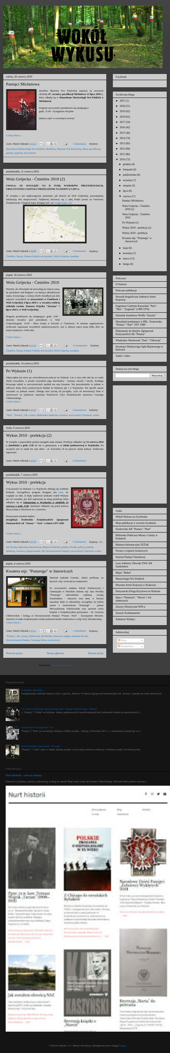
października (130, 174)
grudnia (127, 164)
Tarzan (19, 256)
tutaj (61, 492)
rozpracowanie (33, 551)
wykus (96, 415)
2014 (123, 138)
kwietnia (128, 253)
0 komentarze (79, 251)
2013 (123, 143)
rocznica (63, 415)
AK (26, 415)
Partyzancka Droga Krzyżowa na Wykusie (138, 591)
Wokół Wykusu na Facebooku (131, 516)
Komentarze (126, 646)
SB (43, 551)
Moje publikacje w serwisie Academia (136, 523)
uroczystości (29, 152)
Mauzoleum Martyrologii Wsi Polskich (25, 148)
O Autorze (121, 284)
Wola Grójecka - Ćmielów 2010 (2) (35, 179)
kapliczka (53, 415)
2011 (123, 154)
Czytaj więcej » (13, 135)
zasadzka (74, 256)
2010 (123, 159)
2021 (123, 100)
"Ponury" (18, 415)
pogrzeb (18, 152)
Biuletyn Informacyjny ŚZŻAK (132, 544)
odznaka (75, 636)
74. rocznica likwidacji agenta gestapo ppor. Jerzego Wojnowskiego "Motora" (59, 708)
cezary (32, 415)
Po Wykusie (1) (19, 370)
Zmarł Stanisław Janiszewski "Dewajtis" (41, 746)
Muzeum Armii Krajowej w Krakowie (136, 585)
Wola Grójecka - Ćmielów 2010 (32, 282)
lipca (126, 190)
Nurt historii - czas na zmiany (24, 775)
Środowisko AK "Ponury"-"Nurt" (133, 529)
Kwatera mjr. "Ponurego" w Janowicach (39, 571)
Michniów (51, 148)
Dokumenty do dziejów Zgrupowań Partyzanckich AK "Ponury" (134, 333)
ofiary (85, 148)
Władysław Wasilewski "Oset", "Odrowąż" (138, 340)
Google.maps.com (63, 202)
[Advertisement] (130, 443)
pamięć (9, 152)
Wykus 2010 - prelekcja (26, 482)
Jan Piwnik (11, 547)
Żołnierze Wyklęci (125, 619)
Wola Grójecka (61, 256)
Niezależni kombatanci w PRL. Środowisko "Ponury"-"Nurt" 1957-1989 (139, 323)
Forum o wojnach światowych (132, 550)
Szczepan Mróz (38, 640)
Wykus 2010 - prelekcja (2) (29, 435)
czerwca (127, 196)
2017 (123, 122)
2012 (123, 148)
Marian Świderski (51, 547)
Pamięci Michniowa (22, 84)
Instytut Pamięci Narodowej (130, 557)
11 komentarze (80, 345)
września (128, 180)
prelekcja (10, 551)
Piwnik (73, 547)
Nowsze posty (14, 653)
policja (81, 547)
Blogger (122, 1045)
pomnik (89, 547)
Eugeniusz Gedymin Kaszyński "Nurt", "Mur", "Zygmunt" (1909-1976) (136, 308)
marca (126, 258)
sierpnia (127, 185)
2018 (123, 116)
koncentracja (35, 547)
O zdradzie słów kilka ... (33, 690)
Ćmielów (10, 256)
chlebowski (41, 415)
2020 (123, 106)
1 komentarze (79, 143)
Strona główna (55, 653)
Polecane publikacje (126, 290)
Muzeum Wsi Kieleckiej (69, 148)
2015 (123, 132)
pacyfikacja (94, 148)
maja (126, 248)
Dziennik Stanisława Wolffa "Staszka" (136, 315)
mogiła (66, 636)
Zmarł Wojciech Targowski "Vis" (37, 727)
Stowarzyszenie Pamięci (58, 551)
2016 (123, 127)
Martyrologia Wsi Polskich (130, 578)
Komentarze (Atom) (61, 665)
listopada (128, 169)
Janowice (57, 636)
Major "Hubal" (123, 572)
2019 (123, 111)
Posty (122, 640)
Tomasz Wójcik (31, 256)
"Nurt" (9, 415)
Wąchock (87, 415)
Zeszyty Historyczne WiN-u (130, 606)
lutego (126, 264)
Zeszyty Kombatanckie (128, 613)
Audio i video (123, 355)
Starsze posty (96, 653)
